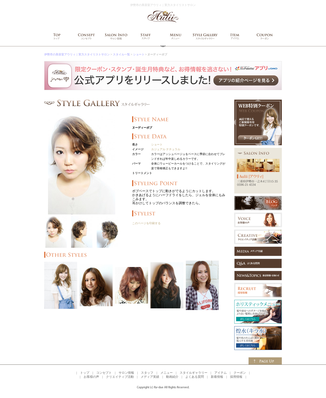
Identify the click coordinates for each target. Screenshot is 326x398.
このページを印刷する (146, 223)
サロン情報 (126, 372)
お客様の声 (91, 377)
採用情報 (236, 377)
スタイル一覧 (121, 54)
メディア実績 (150, 377)
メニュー (166, 372)
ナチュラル (173, 149)
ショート (138, 54)
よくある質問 (194, 377)
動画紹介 (172, 377)
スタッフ (147, 372)
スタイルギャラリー (193, 372)
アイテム (220, 372)
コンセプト (104, 372)
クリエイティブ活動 (120, 377)
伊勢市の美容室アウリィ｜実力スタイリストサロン (77, 54)
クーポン (240, 372)
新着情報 (217, 377)
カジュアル (158, 149)
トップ (84, 372)
